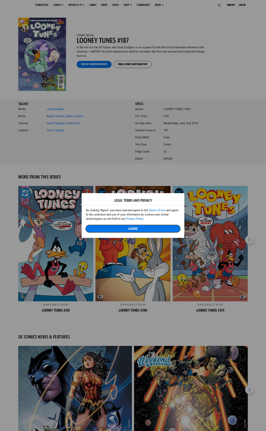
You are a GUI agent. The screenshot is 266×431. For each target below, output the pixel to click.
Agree (133, 229)
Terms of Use (157, 210)
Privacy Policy (134, 218)
